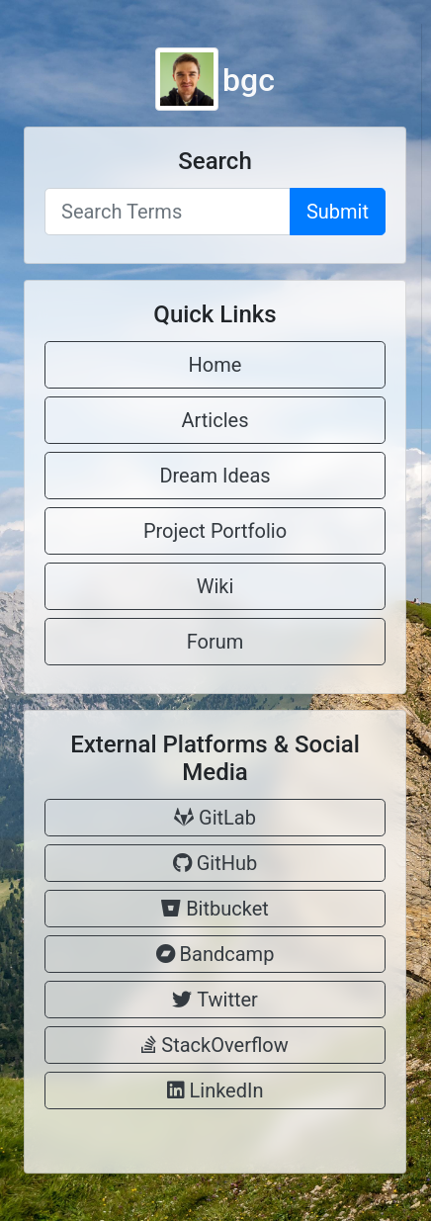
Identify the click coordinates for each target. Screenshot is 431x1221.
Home (215, 365)
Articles (215, 420)
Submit (337, 211)
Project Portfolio (215, 531)
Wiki (215, 586)
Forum (215, 642)
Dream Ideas (214, 475)
